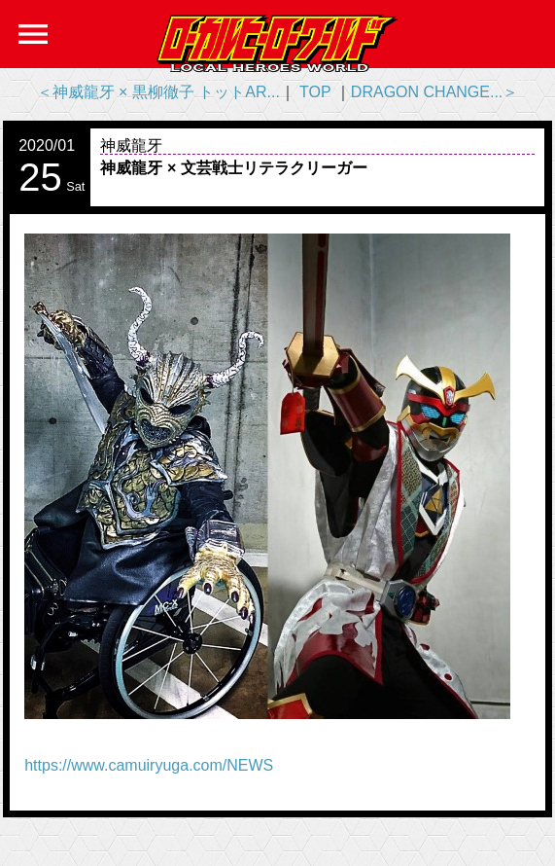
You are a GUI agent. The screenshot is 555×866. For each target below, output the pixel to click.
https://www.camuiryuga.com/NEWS (148, 765)
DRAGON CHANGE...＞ (434, 92)
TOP (314, 92)
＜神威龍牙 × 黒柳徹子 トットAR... (158, 92)
